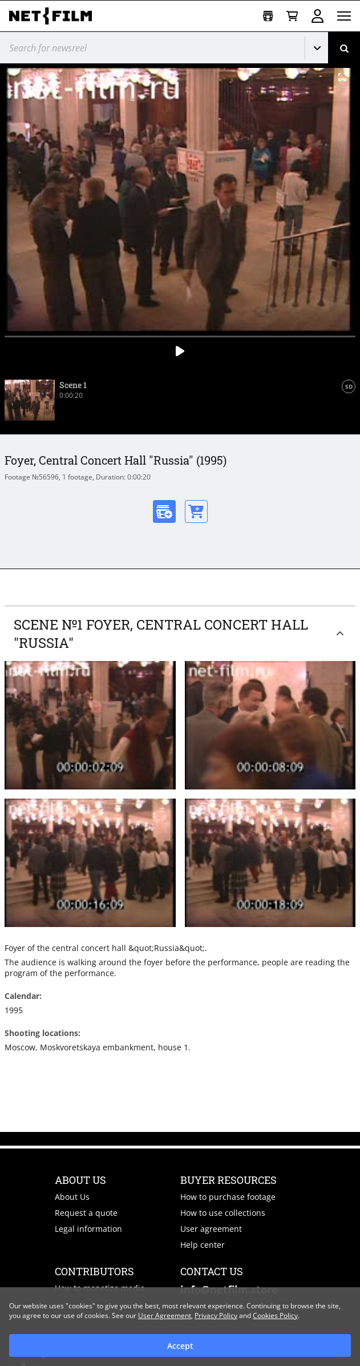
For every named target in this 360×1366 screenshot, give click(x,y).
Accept (180, 1345)
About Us (72, 1196)
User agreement (211, 1228)
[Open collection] (268, 16)
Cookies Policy (275, 1315)
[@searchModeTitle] (148, 47)
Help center (202, 1244)
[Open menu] (344, 16)
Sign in (317, 16)
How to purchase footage (228, 1196)
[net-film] (54, 16)
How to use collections (222, 1212)
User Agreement (164, 1315)
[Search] (344, 47)
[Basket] (292, 16)
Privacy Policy (216, 1315)
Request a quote (86, 1212)
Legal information (88, 1228)
